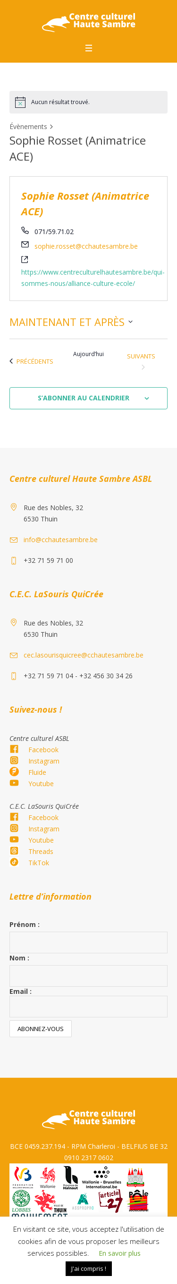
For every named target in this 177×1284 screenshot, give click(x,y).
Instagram (43, 760)
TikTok (38, 862)
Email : (88, 1002)
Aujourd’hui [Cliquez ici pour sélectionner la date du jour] (88, 354)
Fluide (37, 772)
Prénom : (24, 924)
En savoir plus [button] (120, 1253)
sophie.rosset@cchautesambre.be (86, 246)
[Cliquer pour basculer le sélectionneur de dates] (71, 321)
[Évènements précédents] (31, 361)
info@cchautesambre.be (61, 539)
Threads (40, 851)
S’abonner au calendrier (83, 397)
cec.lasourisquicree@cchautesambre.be (83, 654)
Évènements (28, 126)
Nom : (19, 957)
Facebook (43, 749)
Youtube (41, 783)
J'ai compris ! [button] (88, 1268)
